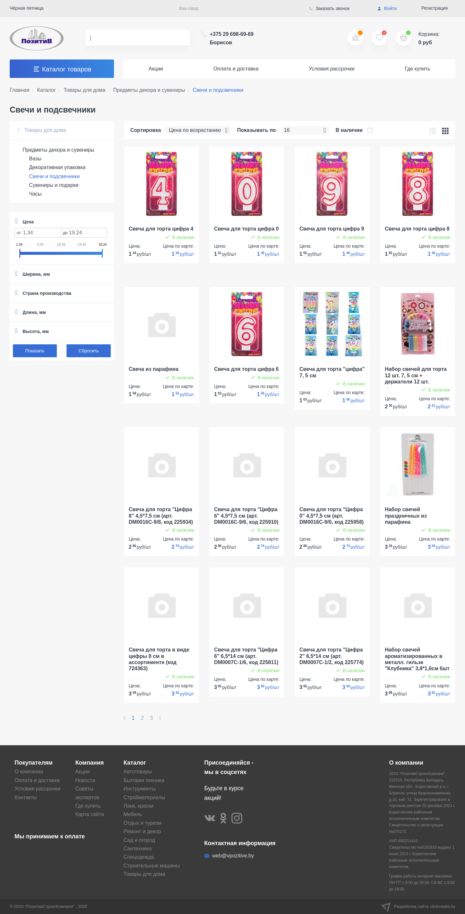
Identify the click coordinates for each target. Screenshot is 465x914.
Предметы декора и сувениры (58, 150)
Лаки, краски (139, 806)
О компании (29, 771)
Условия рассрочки (332, 68)
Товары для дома (42, 130)
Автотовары (138, 771)
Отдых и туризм (142, 823)
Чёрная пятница (27, 8)
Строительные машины (152, 865)
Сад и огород (139, 840)
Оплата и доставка (236, 68)
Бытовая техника (144, 780)
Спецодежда (139, 857)
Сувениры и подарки (53, 185)
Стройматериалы (144, 797)
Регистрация (434, 8)
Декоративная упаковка (57, 167)
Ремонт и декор (142, 831)
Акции (156, 68)
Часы (35, 194)
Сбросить (88, 350)
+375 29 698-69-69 (232, 38)
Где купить (417, 68)
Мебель (133, 814)
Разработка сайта (418, 906)
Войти (387, 8)
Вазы (35, 158)
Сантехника (138, 848)
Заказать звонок (329, 8)
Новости (85, 780)
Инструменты (140, 788)
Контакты (26, 797)
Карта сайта (89, 814)
